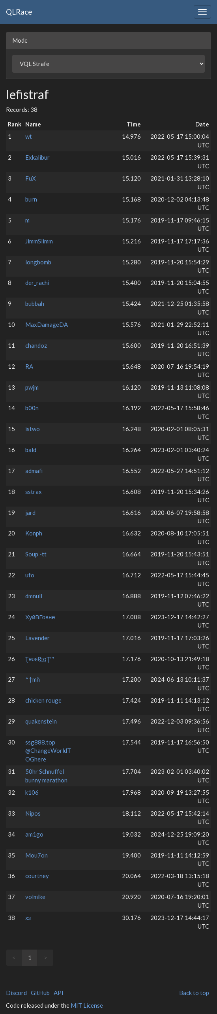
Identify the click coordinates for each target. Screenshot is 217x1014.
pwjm (32, 387)
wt (28, 136)
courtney (37, 875)
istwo (32, 428)
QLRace (19, 11)
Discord (16, 992)
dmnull (33, 595)
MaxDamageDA (46, 324)
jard (30, 512)
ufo (29, 575)
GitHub (40, 992)
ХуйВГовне (40, 616)
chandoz (36, 345)
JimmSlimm (39, 241)
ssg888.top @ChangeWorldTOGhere (48, 751)
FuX (30, 178)
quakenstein (41, 721)
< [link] (14, 957)
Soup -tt (36, 554)
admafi (34, 470)
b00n (32, 407)
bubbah (34, 303)
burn (31, 199)
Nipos (33, 813)
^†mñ (32, 679)
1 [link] (30, 957)
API (59, 992)
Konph (33, 533)
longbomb (38, 262)
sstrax (33, 491)
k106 (32, 792)
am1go (34, 834)
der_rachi (37, 282)
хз (28, 917)
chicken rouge (43, 700)
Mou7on (36, 855)
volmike (35, 896)
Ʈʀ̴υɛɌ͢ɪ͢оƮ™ (39, 658)
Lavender (37, 637)
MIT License (87, 1005)
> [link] (45, 957)
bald (30, 449)
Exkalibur (37, 157)
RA (29, 366)
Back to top (194, 992)
